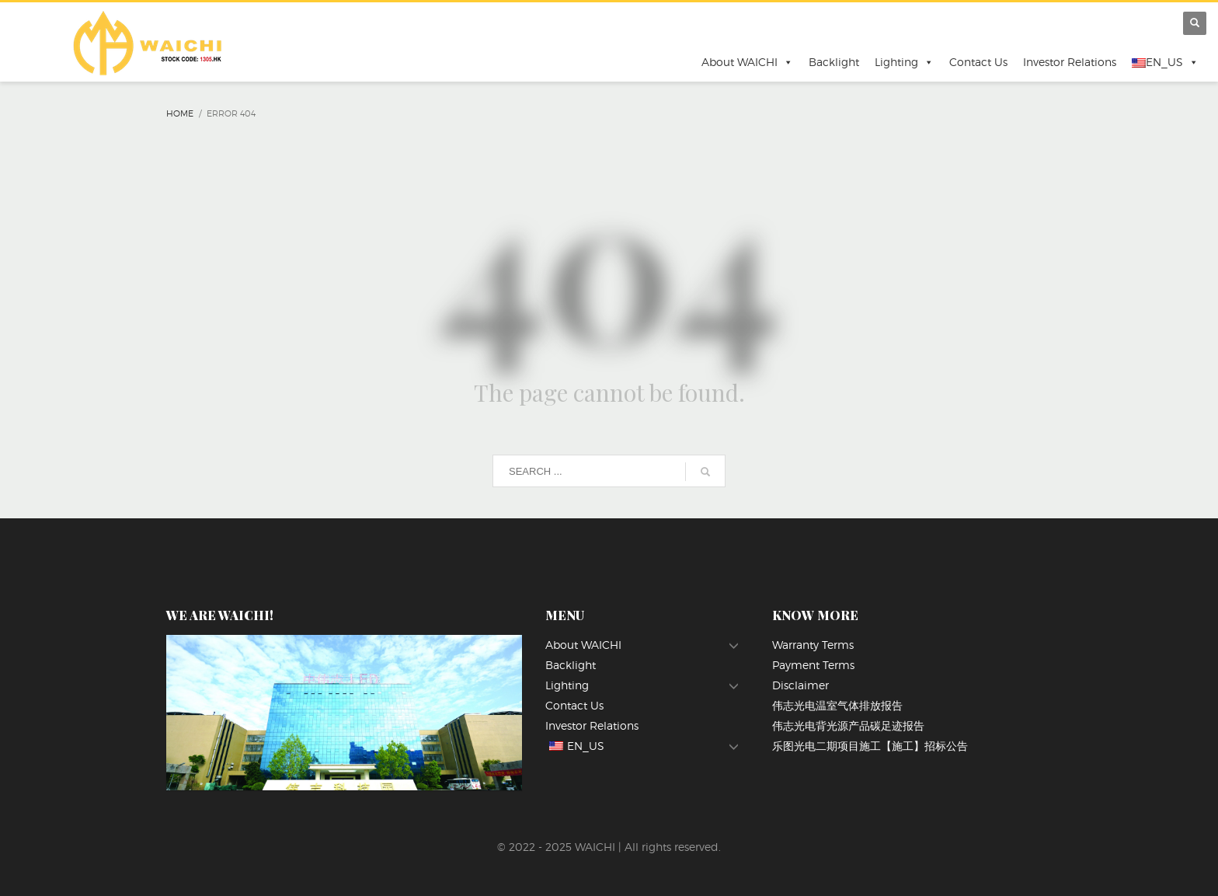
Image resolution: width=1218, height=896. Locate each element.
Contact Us (978, 61)
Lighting (904, 62)
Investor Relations (1069, 61)
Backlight (834, 61)
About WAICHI (747, 62)
